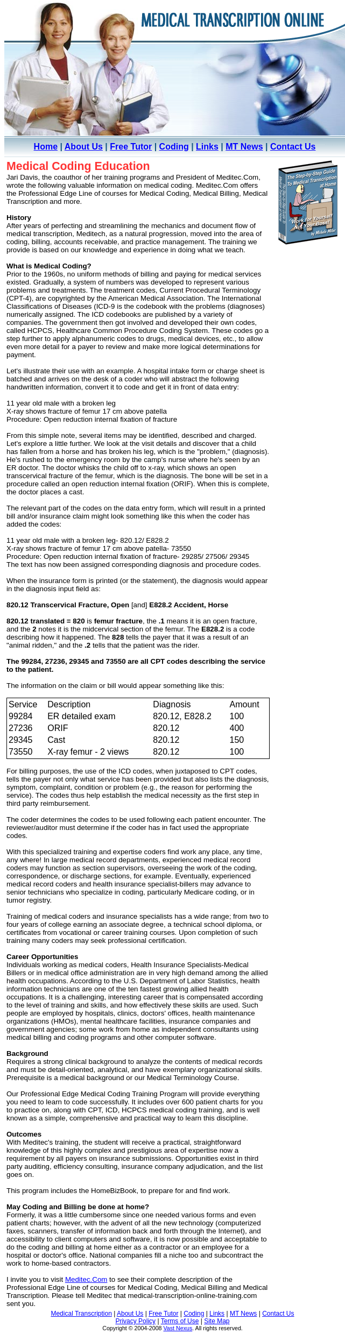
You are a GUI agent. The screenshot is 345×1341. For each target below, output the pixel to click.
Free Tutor (131, 146)
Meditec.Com (86, 1279)
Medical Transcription (81, 1313)
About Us (84, 146)
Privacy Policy (135, 1321)
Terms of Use (180, 1321)
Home (46, 146)
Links (207, 146)
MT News (244, 146)
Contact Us (292, 146)
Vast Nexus (178, 1328)
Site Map (216, 1321)
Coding (174, 146)
